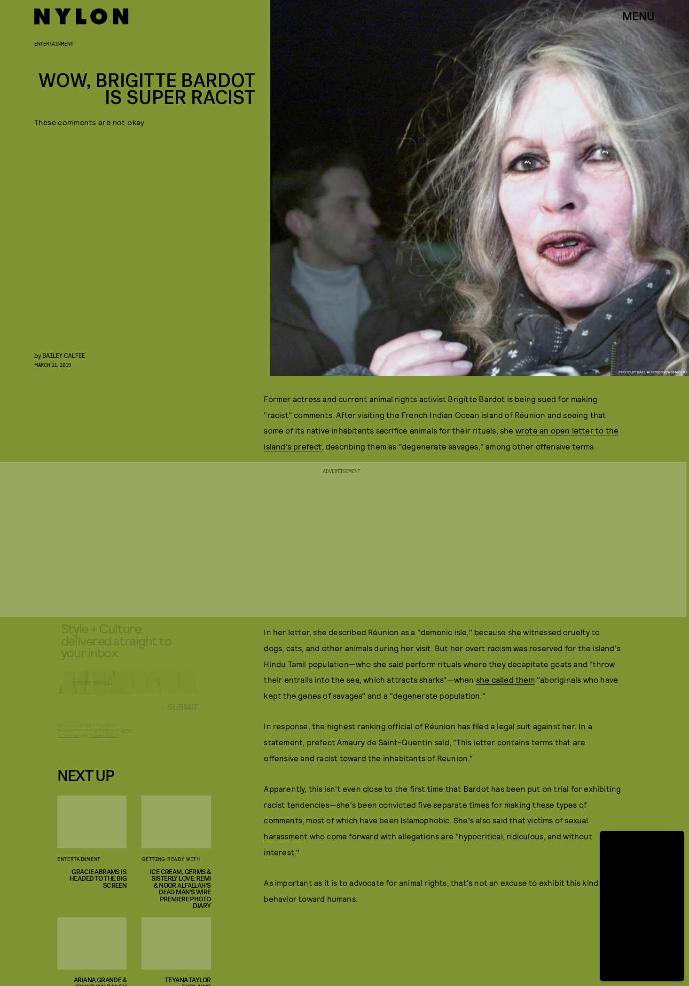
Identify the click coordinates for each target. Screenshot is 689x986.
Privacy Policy (104, 742)
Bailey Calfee (63, 355)
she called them (505, 679)
